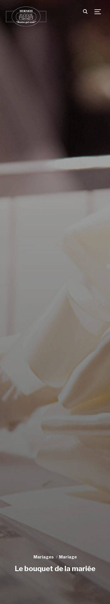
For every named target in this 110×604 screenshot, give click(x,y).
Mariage (68, 556)
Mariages (43, 556)
